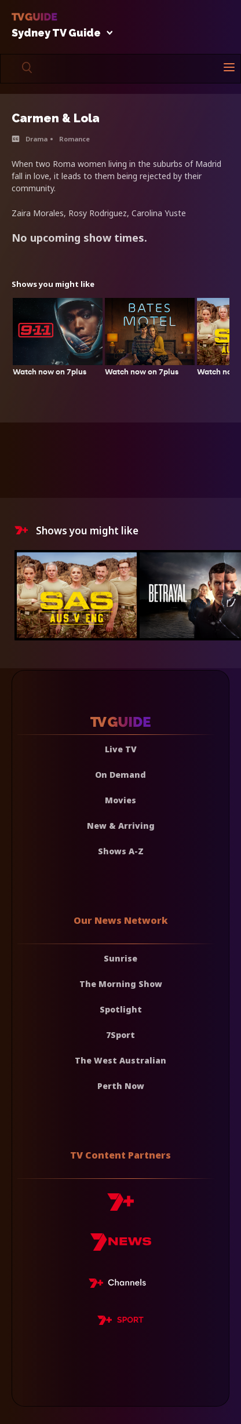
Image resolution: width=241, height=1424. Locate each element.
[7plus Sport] (120, 1322)
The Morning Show (120, 983)
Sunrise (120, 958)
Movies (120, 800)
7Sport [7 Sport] (120, 1034)
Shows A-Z (121, 851)
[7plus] (120, 1206)
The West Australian (120, 1060)
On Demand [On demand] (120, 774)
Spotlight (121, 1009)
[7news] (120, 1246)
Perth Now (120, 1085)
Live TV (121, 749)
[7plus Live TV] (120, 1284)
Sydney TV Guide (59, 33)
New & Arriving (121, 825)
